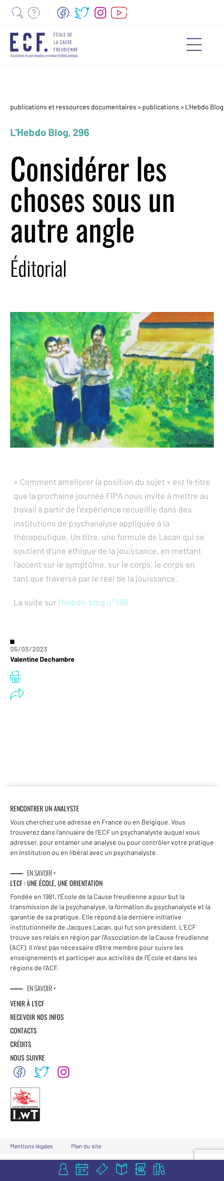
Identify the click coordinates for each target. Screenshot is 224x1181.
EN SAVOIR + (41, 873)
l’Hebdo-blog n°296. (94, 602)
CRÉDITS (20, 1044)
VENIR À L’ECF (27, 1003)
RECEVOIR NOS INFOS (37, 1017)
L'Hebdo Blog (204, 107)
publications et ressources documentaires (73, 107)
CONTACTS (23, 1030)
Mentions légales (31, 1146)
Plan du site (86, 1146)
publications (161, 107)
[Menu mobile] (194, 44)
